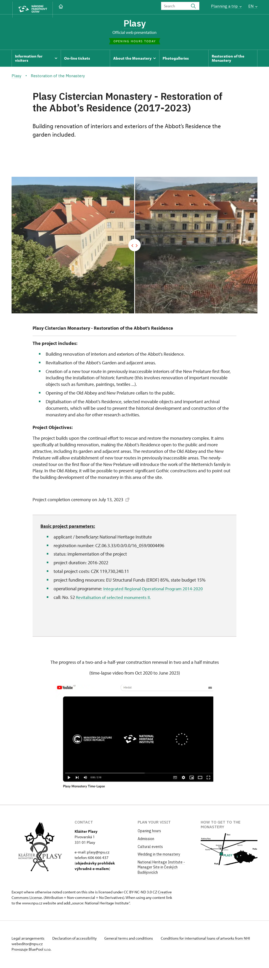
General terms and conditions (132, 939)
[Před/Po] (134, 246)
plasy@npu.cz (98, 853)
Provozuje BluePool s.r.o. (31, 950)
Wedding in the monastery (159, 855)
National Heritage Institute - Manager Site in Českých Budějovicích (161, 868)
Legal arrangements (28, 939)
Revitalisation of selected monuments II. (115, 598)
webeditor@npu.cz (42, 945)
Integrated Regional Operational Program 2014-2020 (155, 590)
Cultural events (150, 847)
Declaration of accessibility (76, 939)
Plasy (135, 23)
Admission (146, 839)
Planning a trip (226, 6)
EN (252, 6)
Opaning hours (149, 832)
